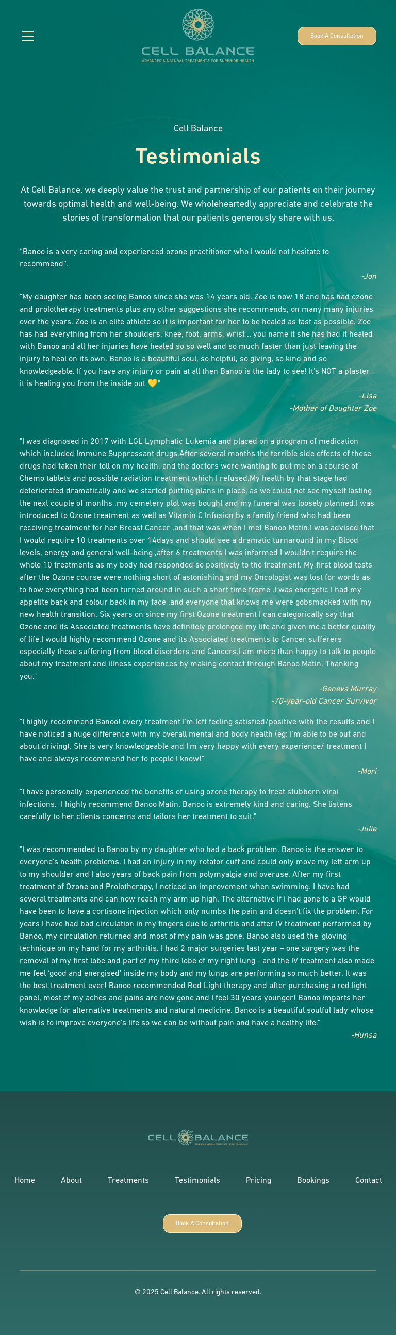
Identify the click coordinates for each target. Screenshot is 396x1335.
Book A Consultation (337, 36)
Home (24, 1181)
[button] (70, 36)
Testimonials (197, 1181)
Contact (368, 1181)
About (71, 1181)
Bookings (313, 1181)
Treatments (128, 1181)
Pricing (258, 1181)
